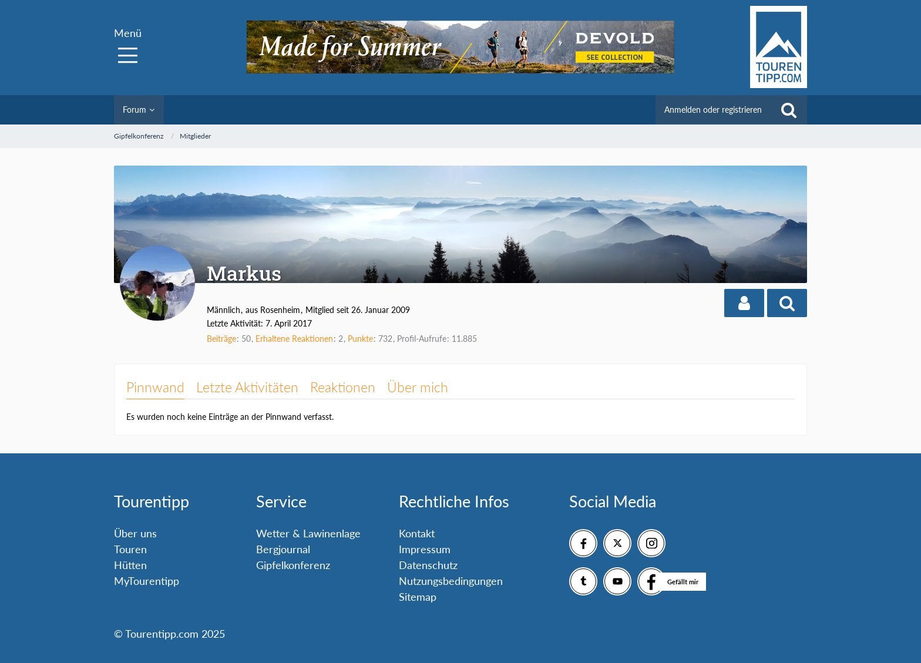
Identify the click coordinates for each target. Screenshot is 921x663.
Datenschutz (428, 564)
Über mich (417, 387)
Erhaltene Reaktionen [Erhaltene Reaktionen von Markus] (294, 339)
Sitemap (417, 596)
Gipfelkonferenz (293, 564)
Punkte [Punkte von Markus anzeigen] (360, 339)
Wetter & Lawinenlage (308, 533)
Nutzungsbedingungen (451, 580)
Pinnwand (155, 387)
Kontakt (417, 533)
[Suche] (789, 109)
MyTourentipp (146, 580)
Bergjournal (283, 549)
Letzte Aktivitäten (247, 387)
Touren (130, 549)
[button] (744, 303)
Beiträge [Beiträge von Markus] (221, 339)
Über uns (135, 533)
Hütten (130, 564)
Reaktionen (342, 387)
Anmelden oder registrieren (713, 110)
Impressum (425, 549)
